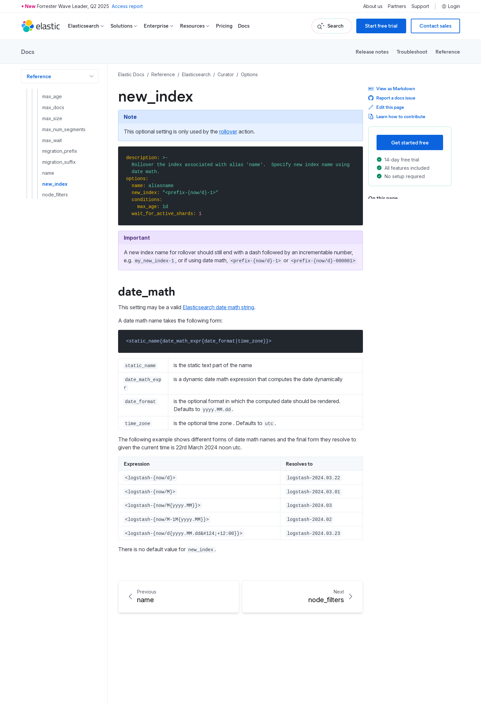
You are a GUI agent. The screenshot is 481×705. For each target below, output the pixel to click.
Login (450, 6)
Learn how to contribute (396, 116)
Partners (397, 6)
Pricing (224, 26)
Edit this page (386, 107)
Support (420, 6)
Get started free (410, 142)
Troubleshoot (412, 51)
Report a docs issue (391, 98)
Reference (447, 51)
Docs (243, 26)
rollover (228, 131)
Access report (127, 6)
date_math (146, 291)
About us (373, 6)
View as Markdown (391, 88)
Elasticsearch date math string (218, 307)
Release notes (372, 51)
